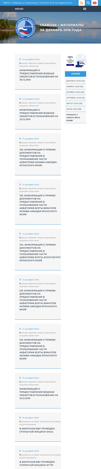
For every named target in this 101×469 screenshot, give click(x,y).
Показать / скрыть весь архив (83, 128)
